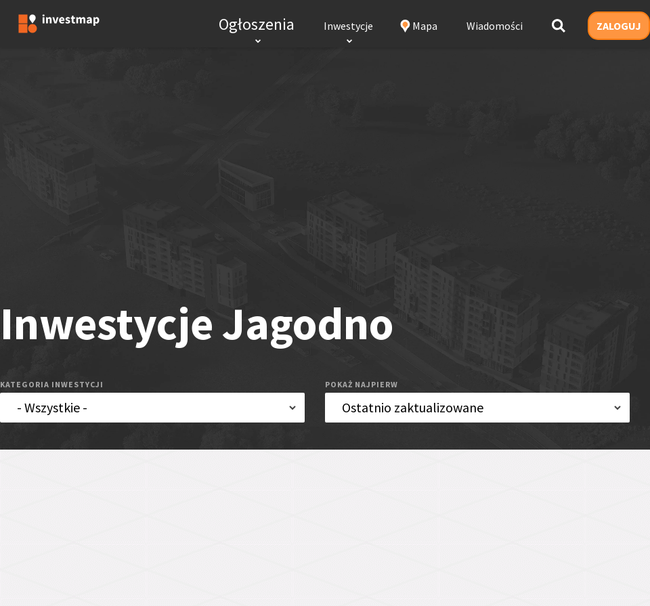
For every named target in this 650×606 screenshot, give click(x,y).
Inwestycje (348, 26)
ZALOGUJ (619, 26)
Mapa (424, 26)
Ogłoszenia (257, 24)
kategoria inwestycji (52, 384)
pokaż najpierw (361, 384)
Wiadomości (495, 26)
